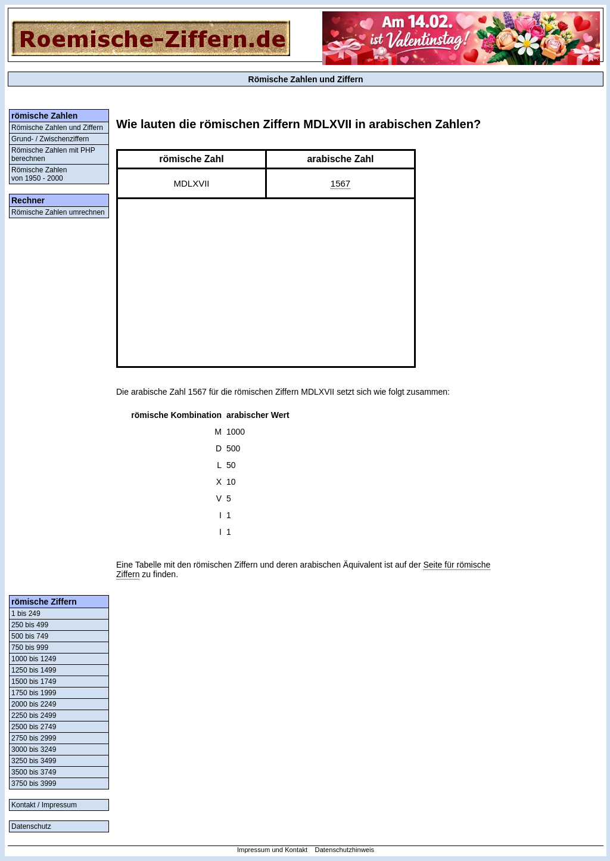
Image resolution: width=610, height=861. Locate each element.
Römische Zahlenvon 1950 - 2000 (39, 174)
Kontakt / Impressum (44, 805)
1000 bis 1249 (33, 659)
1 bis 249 (26, 613)
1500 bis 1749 (33, 681)
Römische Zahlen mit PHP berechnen (53, 154)
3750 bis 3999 (33, 783)
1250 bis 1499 (33, 670)
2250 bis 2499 (33, 715)
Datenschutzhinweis (345, 849)
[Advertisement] (59, 407)
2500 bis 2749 (33, 727)
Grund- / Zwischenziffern (50, 139)
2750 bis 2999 (33, 738)
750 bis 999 (29, 647)
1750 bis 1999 (33, 693)
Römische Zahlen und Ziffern (57, 127)
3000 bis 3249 (33, 749)
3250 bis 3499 (33, 761)
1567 (340, 183)
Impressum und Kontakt (272, 849)
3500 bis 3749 (33, 772)
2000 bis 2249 (33, 704)
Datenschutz (31, 826)
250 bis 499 (29, 625)
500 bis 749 (29, 636)
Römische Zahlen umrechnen (58, 212)
